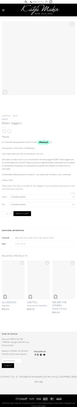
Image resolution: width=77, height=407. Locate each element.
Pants (15, 116)
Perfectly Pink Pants (59, 309)
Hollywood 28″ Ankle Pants (37, 306)
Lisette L (32, 302)
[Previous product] (9, 131)
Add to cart (22, 213)
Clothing (6, 116)
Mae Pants (6, 306)
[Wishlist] (46, 2)
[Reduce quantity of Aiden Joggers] (3, 213)
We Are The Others (59, 304)
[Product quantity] (7, 213)
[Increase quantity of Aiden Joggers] (10, 213)
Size (3, 204)
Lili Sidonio (9, 302)
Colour (4, 197)
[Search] (26, 2)
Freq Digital (41, 406)
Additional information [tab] (13, 230)
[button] (50, 1)
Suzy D (5, 119)
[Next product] (4, 131)
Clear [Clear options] (73, 193)
